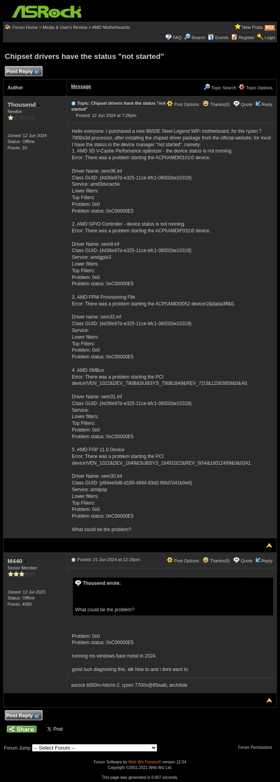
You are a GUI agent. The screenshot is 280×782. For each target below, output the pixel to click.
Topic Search (220, 87)
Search (198, 37)
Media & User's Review (65, 27)
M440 (17, 561)
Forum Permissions (257, 747)
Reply (266, 104)
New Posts (252, 27)
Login (270, 37)
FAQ (177, 37)
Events (218, 37)
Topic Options (255, 87)
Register (247, 37)
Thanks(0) (216, 104)
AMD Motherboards (111, 27)
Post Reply (22, 71)
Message (81, 86)
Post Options (183, 104)
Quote (247, 104)
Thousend (24, 104)
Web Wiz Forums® (145, 762)
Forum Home (25, 27)
